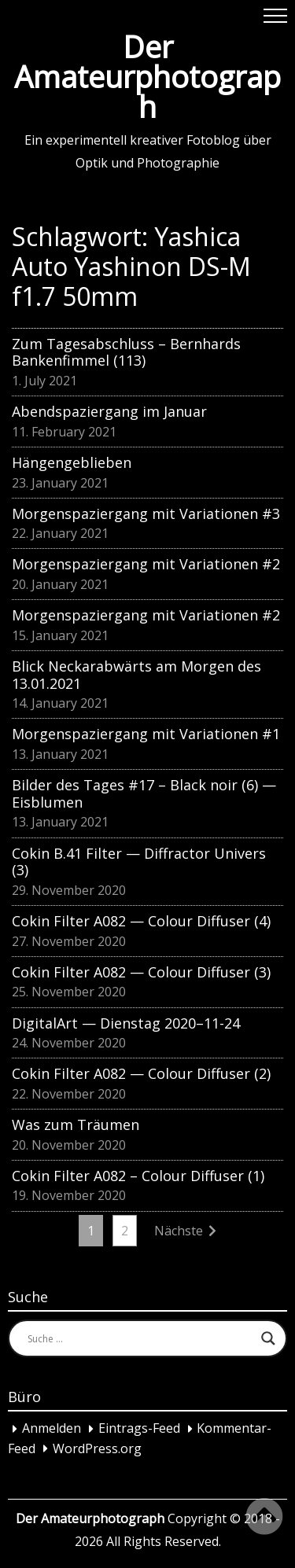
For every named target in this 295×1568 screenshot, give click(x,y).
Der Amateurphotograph (147, 76)
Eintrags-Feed (139, 1428)
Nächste (178, 1230)
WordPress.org (97, 1448)
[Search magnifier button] (268, 1338)
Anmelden (51, 1428)
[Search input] (140, 1338)
